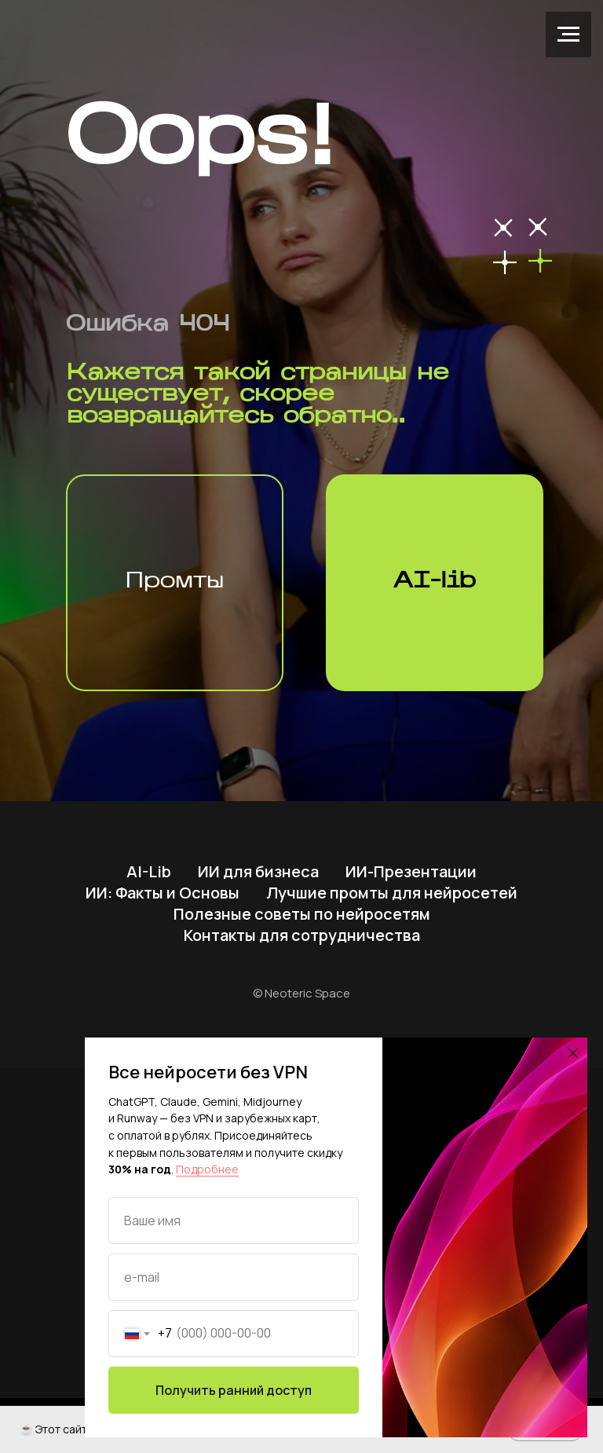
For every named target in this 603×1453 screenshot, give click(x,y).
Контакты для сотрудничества (302, 935)
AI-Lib (148, 871)
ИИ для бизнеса (258, 871)
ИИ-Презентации (411, 871)
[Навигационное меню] (568, 34)
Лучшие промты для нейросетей (391, 892)
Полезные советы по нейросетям (302, 913)
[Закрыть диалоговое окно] (573, 1053)
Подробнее (207, 1169)
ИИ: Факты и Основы (162, 892)
